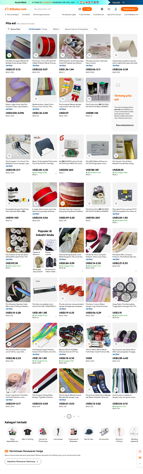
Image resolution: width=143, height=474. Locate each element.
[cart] (109, 9)
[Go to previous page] (64, 416)
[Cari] (87, 9)
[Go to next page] (79, 416)
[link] (140, 451)
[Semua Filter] (14, 29)
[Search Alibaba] (55, 9)
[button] (79, 9)
